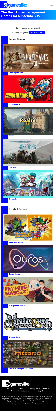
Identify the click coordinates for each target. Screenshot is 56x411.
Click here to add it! (37, 33)
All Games (10, 388)
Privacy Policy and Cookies (39, 388)
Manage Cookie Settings (20, 391)
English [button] (41, 391)
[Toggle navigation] (51, 5)
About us (22, 388)
